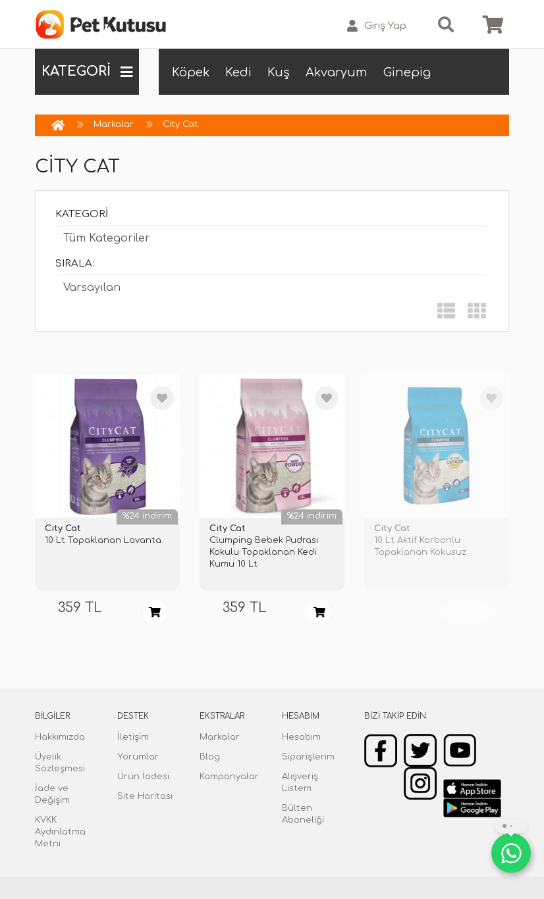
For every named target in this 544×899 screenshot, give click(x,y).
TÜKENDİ (466, 612)
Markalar (114, 124)
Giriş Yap (376, 26)
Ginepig (407, 72)
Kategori (81, 214)
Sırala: (74, 263)
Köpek (190, 72)
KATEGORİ (86, 72)
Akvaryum (336, 72)
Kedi (238, 72)
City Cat (180, 124)
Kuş (278, 72)
